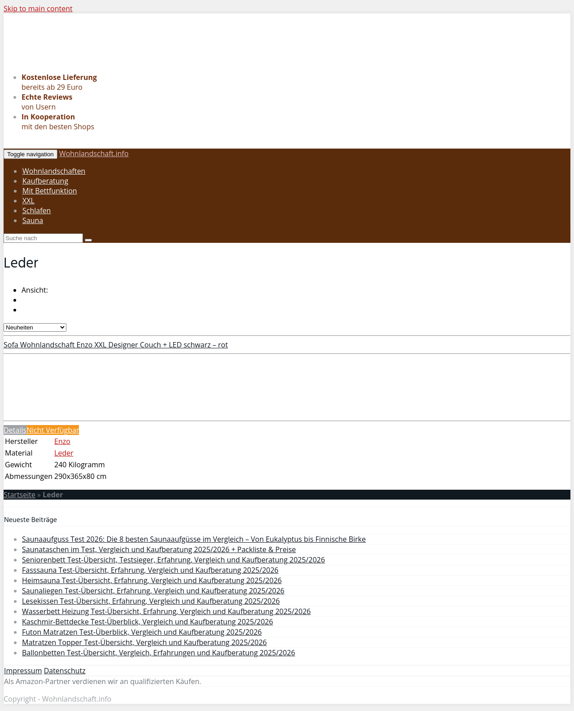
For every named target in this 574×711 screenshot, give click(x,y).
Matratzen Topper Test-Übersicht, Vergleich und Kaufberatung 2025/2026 (144, 642)
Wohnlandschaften (53, 171)
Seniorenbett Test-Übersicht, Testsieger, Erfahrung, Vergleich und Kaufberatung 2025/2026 (173, 560)
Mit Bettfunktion (49, 191)
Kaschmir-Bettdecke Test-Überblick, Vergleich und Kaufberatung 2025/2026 (147, 622)
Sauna (32, 220)
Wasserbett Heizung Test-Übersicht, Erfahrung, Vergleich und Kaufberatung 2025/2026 (166, 611)
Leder (64, 453)
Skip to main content (38, 8)
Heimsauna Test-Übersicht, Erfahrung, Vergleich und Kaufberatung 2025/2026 (152, 580)
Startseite (19, 495)
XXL (28, 201)
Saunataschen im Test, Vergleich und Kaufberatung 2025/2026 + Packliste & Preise (159, 549)
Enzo (62, 441)
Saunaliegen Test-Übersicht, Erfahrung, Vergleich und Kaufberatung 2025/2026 (153, 591)
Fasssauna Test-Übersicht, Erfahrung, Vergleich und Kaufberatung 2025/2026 (150, 570)
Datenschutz (65, 671)
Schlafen (36, 210)
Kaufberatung (45, 181)
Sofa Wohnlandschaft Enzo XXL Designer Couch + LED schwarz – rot (116, 345)
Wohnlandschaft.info (94, 153)
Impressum (23, 671)
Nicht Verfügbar (52, 430)
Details (15, 430)
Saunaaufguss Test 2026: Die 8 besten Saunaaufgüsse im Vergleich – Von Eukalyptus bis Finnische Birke (194, 539)
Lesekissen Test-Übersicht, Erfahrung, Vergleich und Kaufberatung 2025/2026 (151, 601)
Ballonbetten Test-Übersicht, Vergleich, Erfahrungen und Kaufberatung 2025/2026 (158, 653)
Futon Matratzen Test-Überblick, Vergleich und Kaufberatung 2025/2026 (142, 632)
